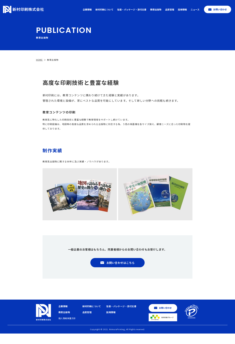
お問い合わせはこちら (120, 273)
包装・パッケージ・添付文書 (131, 9)
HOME (39, 70)
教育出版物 (155, 9)
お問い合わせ (220, 9)
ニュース (195, 9)
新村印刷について (104, 9)
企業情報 (87, 9)
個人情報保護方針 (67, 328)
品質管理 (169, 9)
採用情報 (182, 9)
